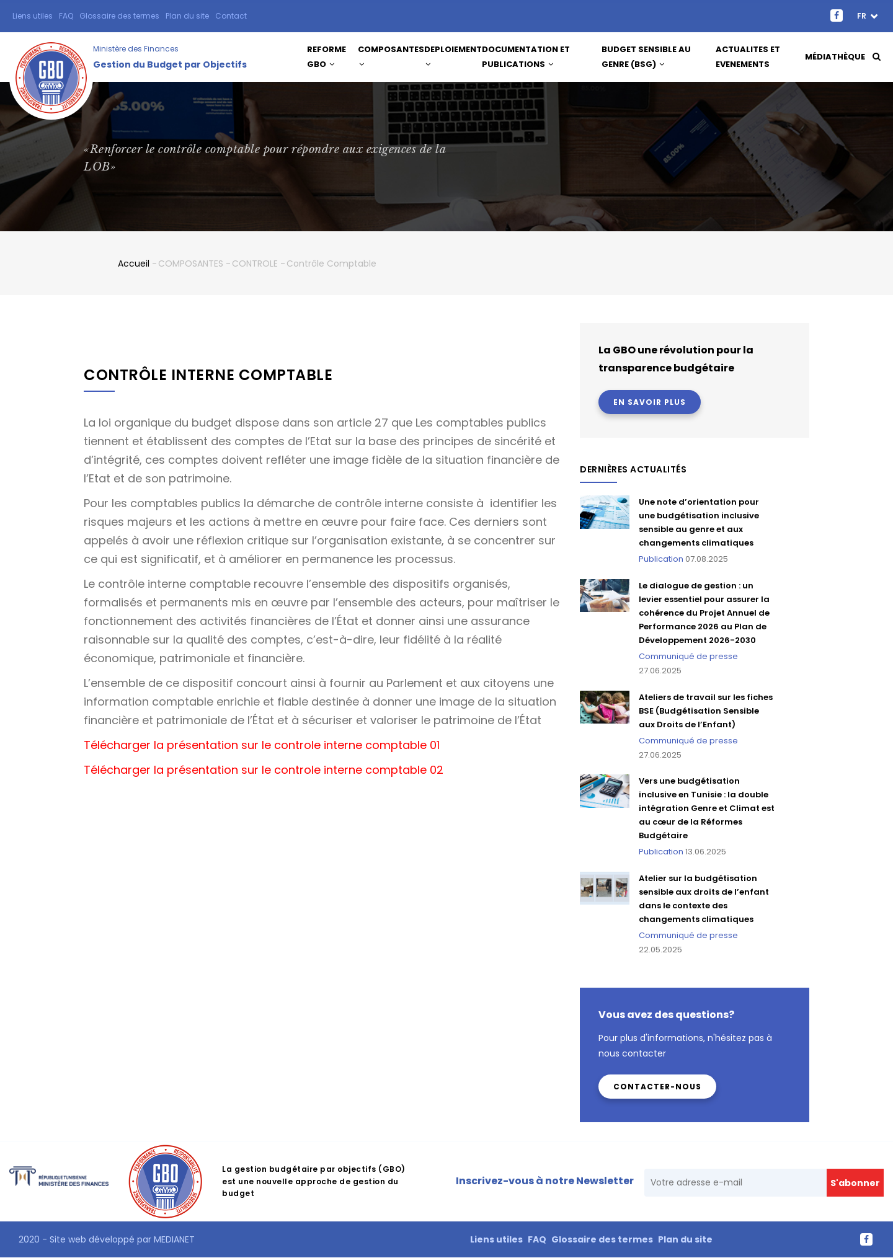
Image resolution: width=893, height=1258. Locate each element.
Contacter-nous (657, 1086)
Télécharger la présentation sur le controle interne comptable (255, 745)
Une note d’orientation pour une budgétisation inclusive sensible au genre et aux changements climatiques (699, 522)
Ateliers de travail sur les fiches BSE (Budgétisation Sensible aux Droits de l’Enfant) (706, 710)
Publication (661, 559)
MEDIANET (173, 1239)
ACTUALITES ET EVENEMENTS (748, 57)
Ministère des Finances (136, 48)
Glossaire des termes (119, 16)
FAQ (66, 16)
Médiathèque (834, 56)
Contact (231, 16)
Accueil (133, 263)
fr (862, 16)
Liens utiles (32, 16)
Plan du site (187, 16)
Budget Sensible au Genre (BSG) (648, 57)
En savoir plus (649, 402)
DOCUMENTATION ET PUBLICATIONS (533, 57)
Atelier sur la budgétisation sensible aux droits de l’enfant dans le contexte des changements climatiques (704, 898)
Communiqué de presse (688, 656)
